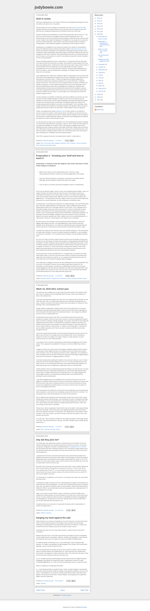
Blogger (84, 607)
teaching (42, 145)
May (99, 80)
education (63, 143)
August (100, 72)
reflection (73, 143)
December (101, 36)
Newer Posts (40, 590)
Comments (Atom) (66, 595)
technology (48, 145)
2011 (98, 31)
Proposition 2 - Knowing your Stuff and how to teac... (103, 44)
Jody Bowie (100, 109)
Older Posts (84, 590)
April (100, 83)
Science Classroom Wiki (79, 27)
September (101, 69)
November (101, 64)
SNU (37, 145)
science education (81, 143)
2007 (98, 100)
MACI (68, 143)
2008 (98, 97)
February (101, 88)
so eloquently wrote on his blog (77, 447)
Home (63, 590)
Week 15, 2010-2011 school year (52, 289)
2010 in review (43, 19)
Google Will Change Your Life (78, 49)
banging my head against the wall (53, 518)
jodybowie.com (49, 7)
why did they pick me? (47, 440)
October (101, 67)
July (99, 75)
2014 (98, 23)
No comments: (59, 510)
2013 (98, 26)
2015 (98, 21)
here (83, 34)
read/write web (56, 278)
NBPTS (49, 278)
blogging (57, 143)
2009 (98, 94)
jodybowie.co (59, 111)
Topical (54, 145)
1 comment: (58, 140)
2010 (42, 143)
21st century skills (49, 143)
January (101, 91)
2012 (98, 29)
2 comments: (59, 276)
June (100, 78)
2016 (98, 18)
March (100, 86)
